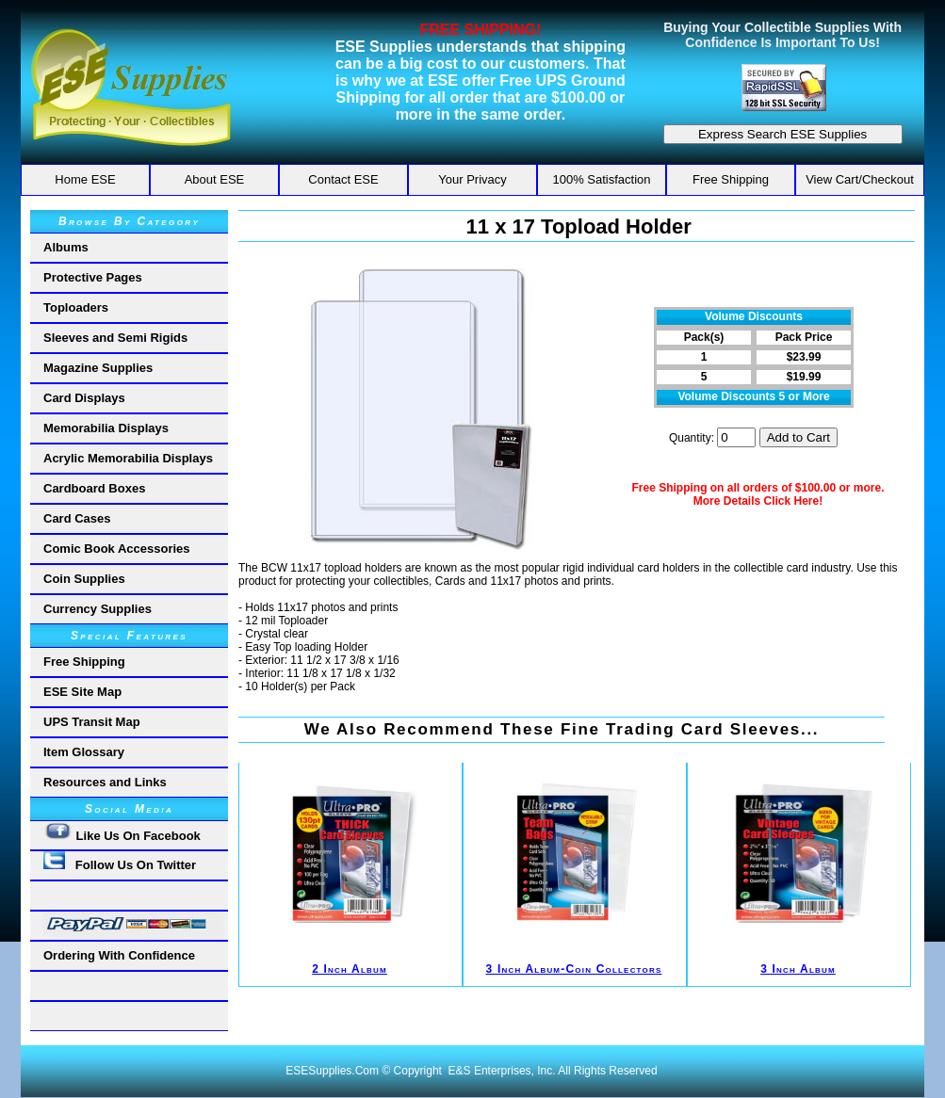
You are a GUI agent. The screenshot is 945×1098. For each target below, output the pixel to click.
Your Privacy (472, 179)
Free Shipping (730, 179)
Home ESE (85, 179)
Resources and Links (105, 782)
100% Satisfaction (601, 179)
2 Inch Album (349, 969)
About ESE (215, 179)
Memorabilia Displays (106, 428)
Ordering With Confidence (119, 955)
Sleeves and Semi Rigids (115, 338)
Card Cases (77, 518)
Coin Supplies (84, 579)
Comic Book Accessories (116, 548)
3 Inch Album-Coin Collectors (573, 969)
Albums (66, 247)
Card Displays (84, 398)
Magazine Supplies (98, 368)
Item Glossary (83, 752)
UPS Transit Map (91, 722)
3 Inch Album (798, 969)
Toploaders (75, 307)
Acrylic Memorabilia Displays (128, 458)
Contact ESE (343, 179)
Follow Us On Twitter (119, 861)
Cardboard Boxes (94, 488)
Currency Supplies (97, 609)
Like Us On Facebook (122, 832)
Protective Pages (92, 277)
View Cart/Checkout (860, 179)
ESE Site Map (82, 692)
